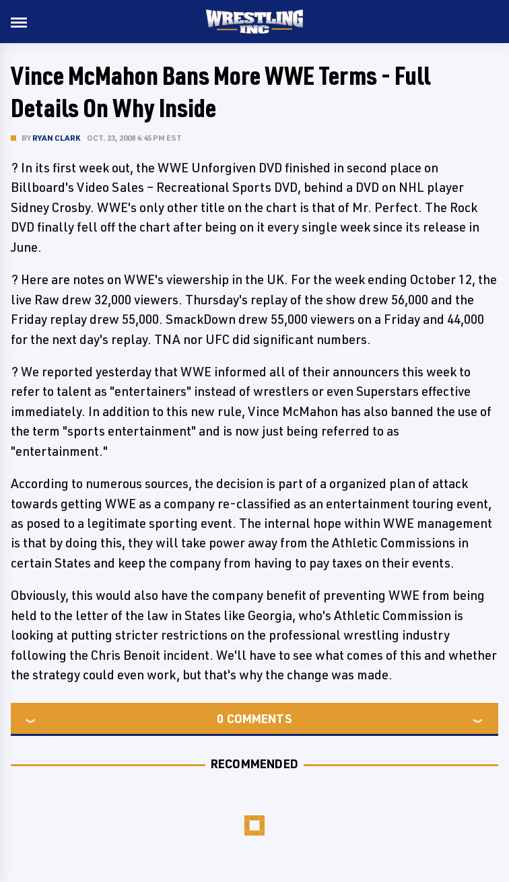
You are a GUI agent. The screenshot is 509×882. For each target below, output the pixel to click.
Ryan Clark (56, 138)
